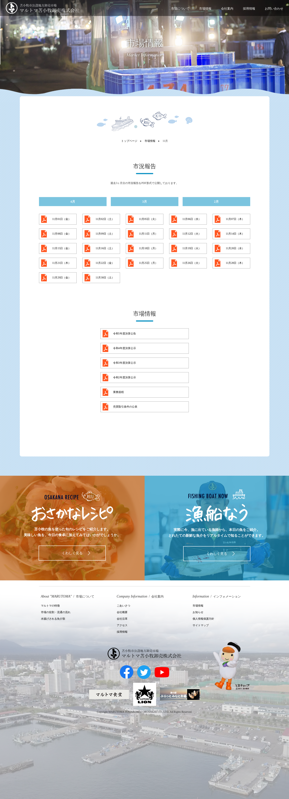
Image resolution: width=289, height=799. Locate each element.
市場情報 (205, 8)
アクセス (122, 625)
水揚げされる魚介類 (53, 618)
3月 (144, 201)
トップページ (129, 141)
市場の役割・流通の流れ (55, 612)
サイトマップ (201, 625)
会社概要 (122, 612)
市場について (180, 8)
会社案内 (227, 8)
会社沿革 (122, 618)
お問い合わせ (274, 8)
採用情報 (249, 8)
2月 (216, 201)
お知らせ (198, 612)
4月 (72, 201)
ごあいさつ (123, 605)
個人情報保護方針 (203, 618)
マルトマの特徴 (50, 605)
